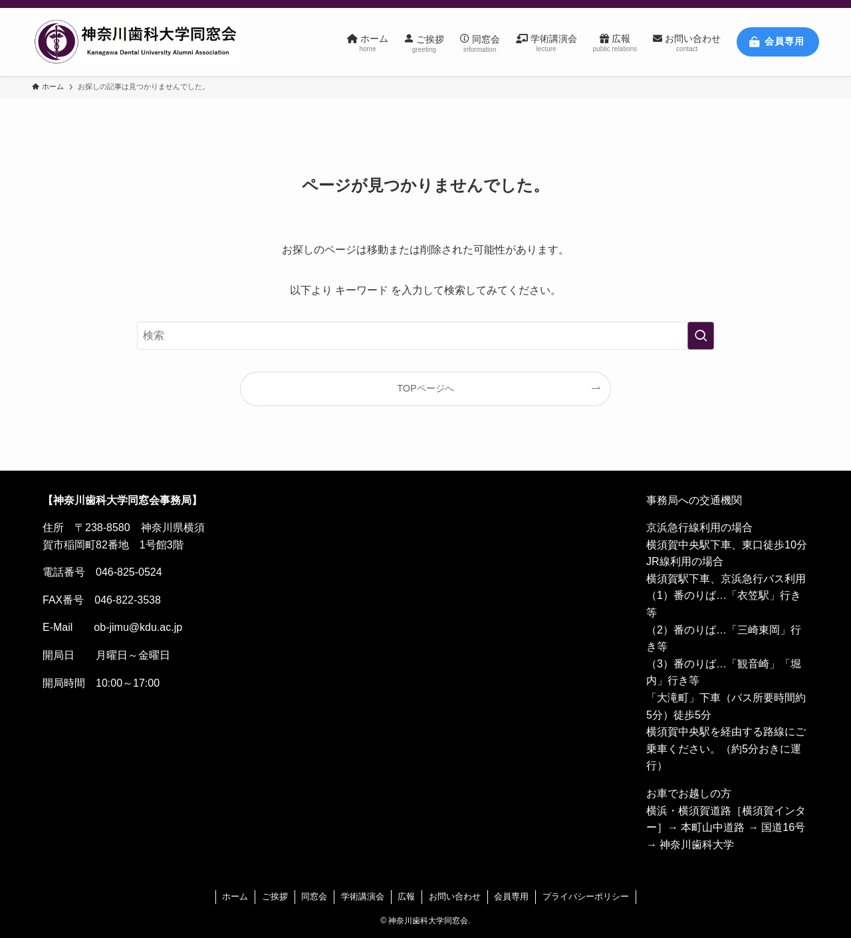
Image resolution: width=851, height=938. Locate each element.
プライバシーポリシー (586, 896)
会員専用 (511, 896)
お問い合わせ (455, 896)
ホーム (235, 896)
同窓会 (314, 896)
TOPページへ (425, 388)
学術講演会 (362, 896)
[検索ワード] (425, 336)
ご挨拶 (275, 896)
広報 (406, 896)
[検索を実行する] (700, 336)
